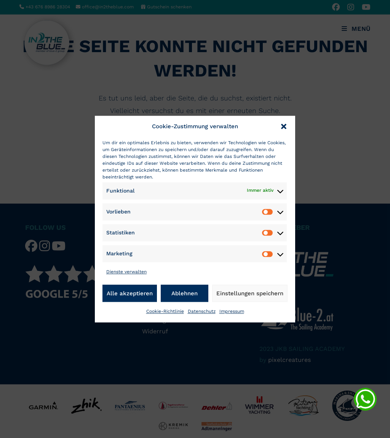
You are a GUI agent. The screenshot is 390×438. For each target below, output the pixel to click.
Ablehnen (184, 293)
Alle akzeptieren (130, 293)
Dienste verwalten (126, 272)
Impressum (231, 311)
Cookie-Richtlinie (165, 311)
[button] (284, 126)
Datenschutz (202, 311)
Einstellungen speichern (249, 293)
